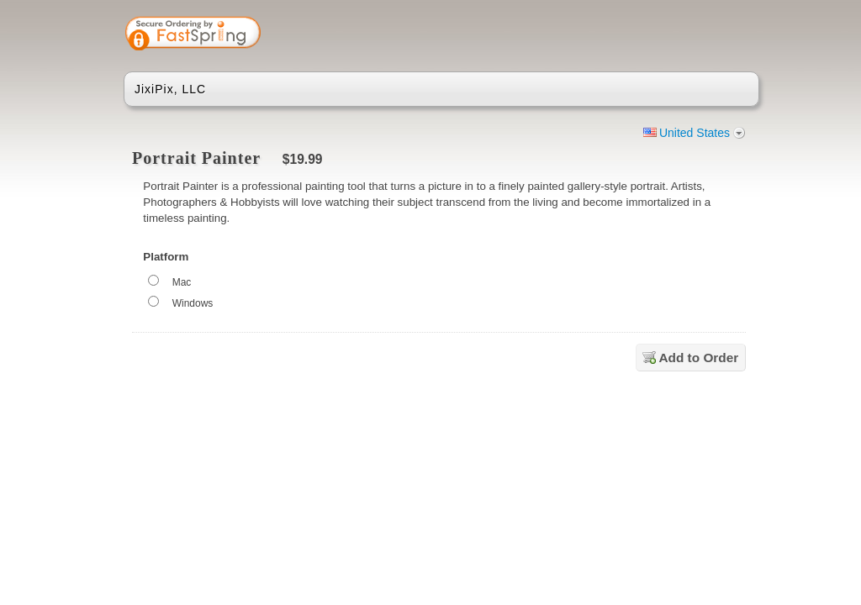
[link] (680, 35)
